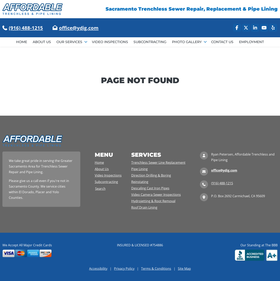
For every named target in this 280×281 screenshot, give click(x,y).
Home (21, 42)
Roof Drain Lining (144, 207)
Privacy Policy (124, 268)
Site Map (184, 268)
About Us (42, 42)
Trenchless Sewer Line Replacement (158, 162)
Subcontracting (149, 42)
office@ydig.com (79, 27)
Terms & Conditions (156, 268)
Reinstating (139, 182)
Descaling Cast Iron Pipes (150, 188)
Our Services (69, 42)
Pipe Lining (139, 169)
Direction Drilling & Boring (151, 175)
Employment (251, 42)
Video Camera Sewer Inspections (156, 194)
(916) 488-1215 (26, 27)
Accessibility (98, 268)
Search (100, 188)
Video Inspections (110, 42)
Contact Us (222, 42)
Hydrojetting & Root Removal (153, 201)
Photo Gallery (187, 42)
